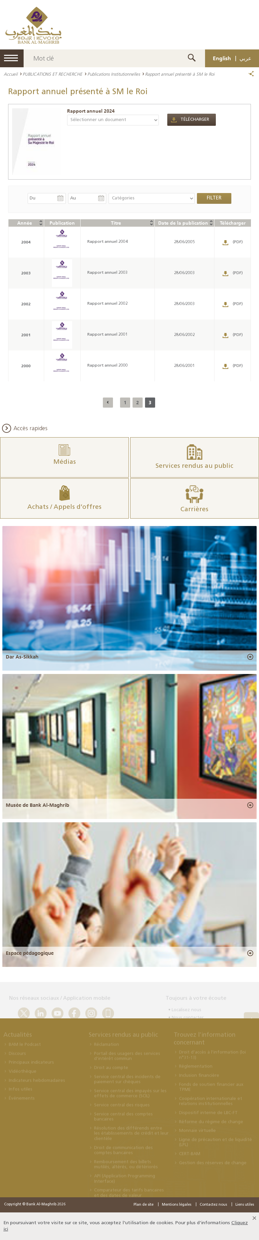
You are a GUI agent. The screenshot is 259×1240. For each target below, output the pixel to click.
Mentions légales (176, 1205)
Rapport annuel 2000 (107, 366)
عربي (245, 58)
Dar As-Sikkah (22, 657)
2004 (26, 242)
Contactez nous (213, 1205)
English (222, 58)
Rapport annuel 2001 (107, 335)
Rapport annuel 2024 (91, 111)
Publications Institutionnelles (113, 74)
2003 (26, 272)
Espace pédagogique (30, 953)
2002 (26, 303)
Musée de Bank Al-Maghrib (37, 805)
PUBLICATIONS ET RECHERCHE (52, 74)
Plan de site (143, 1205)
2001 (26, 334)
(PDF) (238, 242)
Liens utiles (244, 1205)
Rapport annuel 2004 (107, 242)
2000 (26, 365)
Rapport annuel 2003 (107, 273)
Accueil (11, 74)
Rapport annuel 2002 (107, 304)
